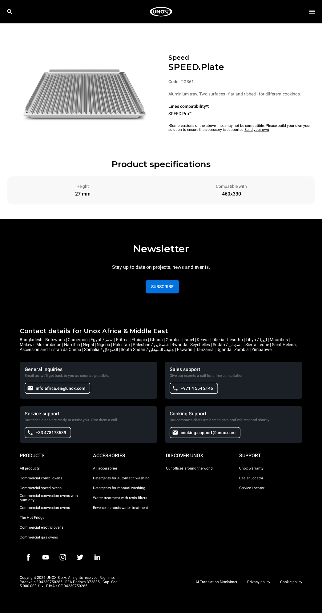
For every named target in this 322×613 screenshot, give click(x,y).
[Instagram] (62, 557)
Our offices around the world (189, 468)
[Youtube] (45, 557)
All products (30, 468)
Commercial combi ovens (41, 478)
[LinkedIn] (97, 557)
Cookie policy (291, 582)
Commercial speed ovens (41, 488)
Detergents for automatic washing (121, 478)
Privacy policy (258, 582)
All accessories (105, 468)
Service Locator (251, 488)
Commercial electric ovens (41, 527)
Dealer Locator (251, 478)
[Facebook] (28, 557)
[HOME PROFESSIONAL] (161, 11)
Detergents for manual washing (119, 488)
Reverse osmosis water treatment (120, 508)
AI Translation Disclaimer (216, 582)
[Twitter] (80, 557)
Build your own (256, 129)
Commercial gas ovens (39, 537)
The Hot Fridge (32, 517)
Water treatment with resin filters (120, 498)
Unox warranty (251, 468)
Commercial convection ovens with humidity (49, 498)
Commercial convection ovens (45, 508)
